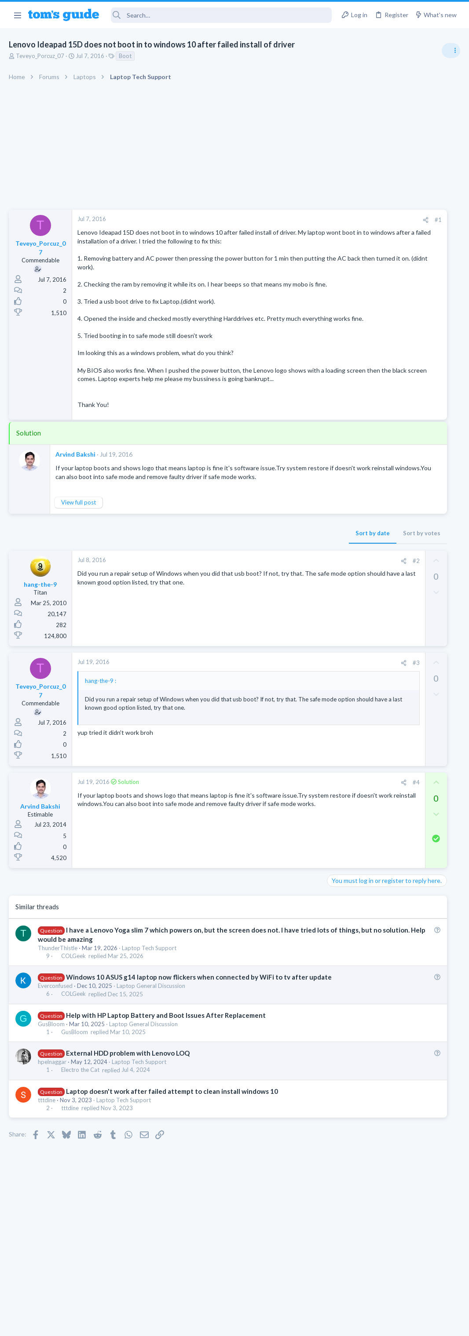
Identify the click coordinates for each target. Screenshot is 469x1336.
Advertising (140, 1324)
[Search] (221, 15)
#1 (310, 219)
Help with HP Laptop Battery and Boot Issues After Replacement (166, 1074)
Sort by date (245, 576)
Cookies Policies (201, 1324)
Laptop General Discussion (151, 1045)
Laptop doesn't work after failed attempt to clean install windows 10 (172, 1150)
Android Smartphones (372, 520)
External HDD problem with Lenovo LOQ (128, 1112)
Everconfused (55, 1045)
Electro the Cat (80, 1129)
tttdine (46, 1158)
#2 (288, 603)
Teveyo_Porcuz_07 (40, 55)
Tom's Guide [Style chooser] (397, 1287)
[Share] (298, 220)
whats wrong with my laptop (396, 589)
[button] (17, 15)
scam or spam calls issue (390, 496)
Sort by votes (294, 576)
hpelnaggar (52, 1120)
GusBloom (51, 1082)
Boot (125, 55)
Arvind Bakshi (75, 488)
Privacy (257, 1324)
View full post (78, 545)
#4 (288, 832)
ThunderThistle (57, 997)
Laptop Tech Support (149, 997)
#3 (288, 705)
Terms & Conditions (317, 1324)
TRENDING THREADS (357, 477)
